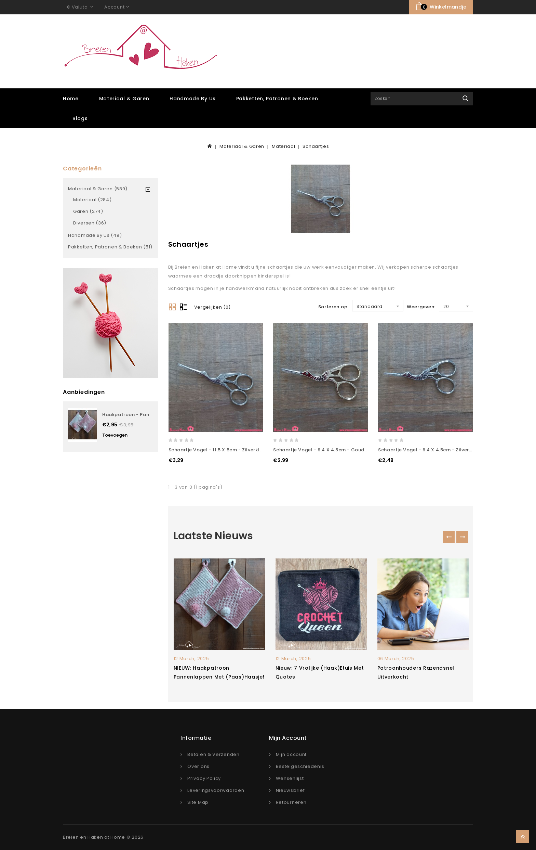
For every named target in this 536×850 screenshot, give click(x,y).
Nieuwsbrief (290, 790)
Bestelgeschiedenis (300, 766)
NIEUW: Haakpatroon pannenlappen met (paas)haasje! (219, 672)
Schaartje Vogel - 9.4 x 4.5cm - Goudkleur (324, 450)
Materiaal (283, 146)
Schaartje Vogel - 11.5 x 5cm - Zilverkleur (218, 450)
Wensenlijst (290, 778)
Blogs (80, 118)
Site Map (198, 802)
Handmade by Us (193, 98)
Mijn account (291, 754)
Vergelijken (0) (212, 307)
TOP (522, 836)
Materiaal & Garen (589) (98, 188)
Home (71, 98)
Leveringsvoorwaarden (215, 790)
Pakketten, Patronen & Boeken (277, 98)
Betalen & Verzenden (213, 754)
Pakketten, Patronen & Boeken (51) (110, 247)
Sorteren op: (333, 307)
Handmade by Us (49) (95, 235)
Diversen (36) (89, 223)
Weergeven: (421, 307)
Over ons (198, 766)
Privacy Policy (204, 778)
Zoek (465, 98)
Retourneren (291, 802)
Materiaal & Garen (124, 98)
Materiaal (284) (92, 199)
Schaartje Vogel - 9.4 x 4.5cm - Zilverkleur (429, 450)
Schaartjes (316, 146)
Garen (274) (88, 211)
